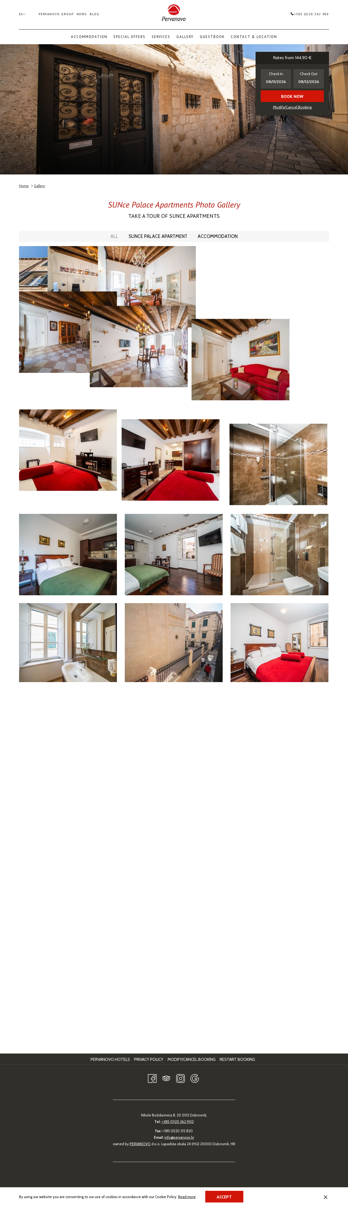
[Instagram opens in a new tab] (180, 1078)
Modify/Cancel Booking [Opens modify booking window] (292, 107)
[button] (276, 78)
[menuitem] (89, 37)
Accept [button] (224, 1196)
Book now (292, 96)
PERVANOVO (140, 1144)
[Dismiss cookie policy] (325, 1196)
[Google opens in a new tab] (194, 1078)
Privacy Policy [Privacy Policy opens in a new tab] (149, 1059)
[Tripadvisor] (166, 1078)
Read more (187, 1197)
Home (24, 186)
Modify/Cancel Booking (191, 1059)
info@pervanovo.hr (179, 1137)
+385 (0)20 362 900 (310, 14)
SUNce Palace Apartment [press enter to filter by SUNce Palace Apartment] (158, 236)
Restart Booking (237, 1059)
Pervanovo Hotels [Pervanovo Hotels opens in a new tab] (111, 1059)
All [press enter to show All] (114, 236)
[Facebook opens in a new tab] (152, 1078)
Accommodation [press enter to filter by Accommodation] (218, 236)
